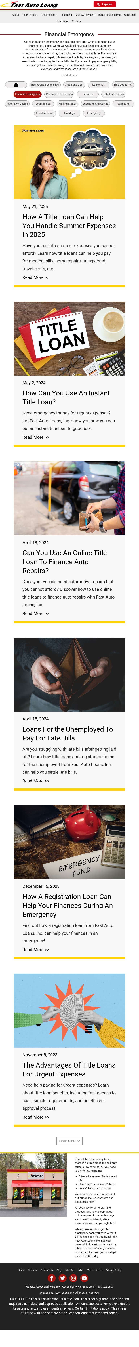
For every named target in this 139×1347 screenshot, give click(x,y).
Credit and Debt (74, 84)
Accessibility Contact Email (78, 1303)
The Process (49, 14)
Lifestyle (88, 94)
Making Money (67, 103)
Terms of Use (94, 1287)
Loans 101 (98, 84)
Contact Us (46, 1287)
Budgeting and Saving (95, 103)
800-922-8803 (105, 1303)
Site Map (70, 1287)
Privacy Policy (113, 1287)
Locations (66, 14)
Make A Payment (84, 14)
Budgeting (123, 103)
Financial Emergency (27, 94)
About (15, 14)
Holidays (69, 113)
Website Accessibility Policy (43, 1303)
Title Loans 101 (123, 84)
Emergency (94, 113)
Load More (69, 1158)
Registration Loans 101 (45, 84)
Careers (76, 21)
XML (81, 1287)
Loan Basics (43, 103)
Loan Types (30, 14)
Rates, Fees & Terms (109, 14)
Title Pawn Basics (17, 103)
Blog (59, 1287)
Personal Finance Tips (59, 94)
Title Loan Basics (113, 94)
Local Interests (45, 113)
